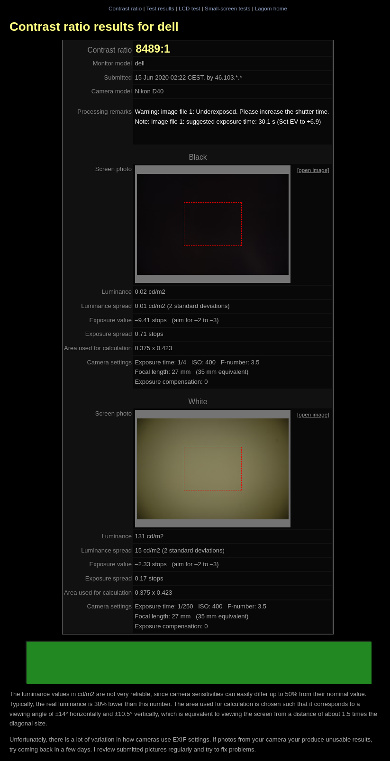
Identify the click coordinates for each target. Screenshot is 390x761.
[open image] (313, 170)
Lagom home (271, 8)
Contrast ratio (125, 8)
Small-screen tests (227, 8)
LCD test (189, 8)
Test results (160, 8)
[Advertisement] (199, 663)
